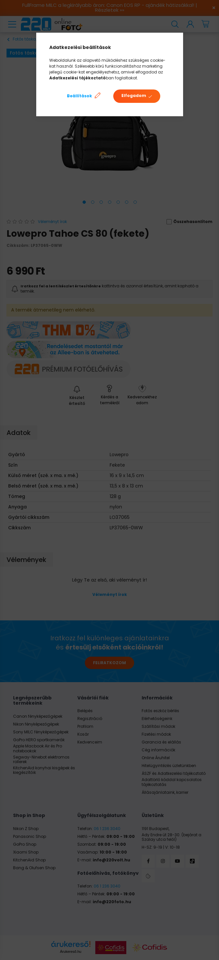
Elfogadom (133, 95)
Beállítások (79, 96)
